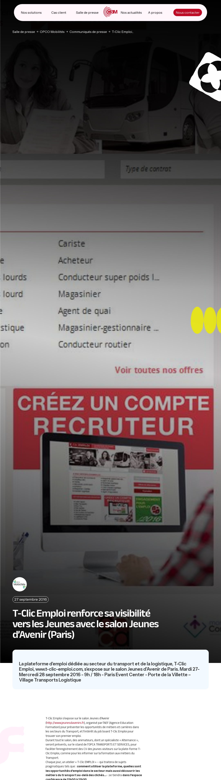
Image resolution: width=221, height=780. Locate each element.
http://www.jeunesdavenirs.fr (65, 722)
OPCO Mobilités (52, 31)
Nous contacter (188, 12)
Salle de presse (87, 12)
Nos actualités (131, 12)
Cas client (58, 12)
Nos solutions (31, 12)
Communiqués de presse (88, 31)
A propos (155, 12)
